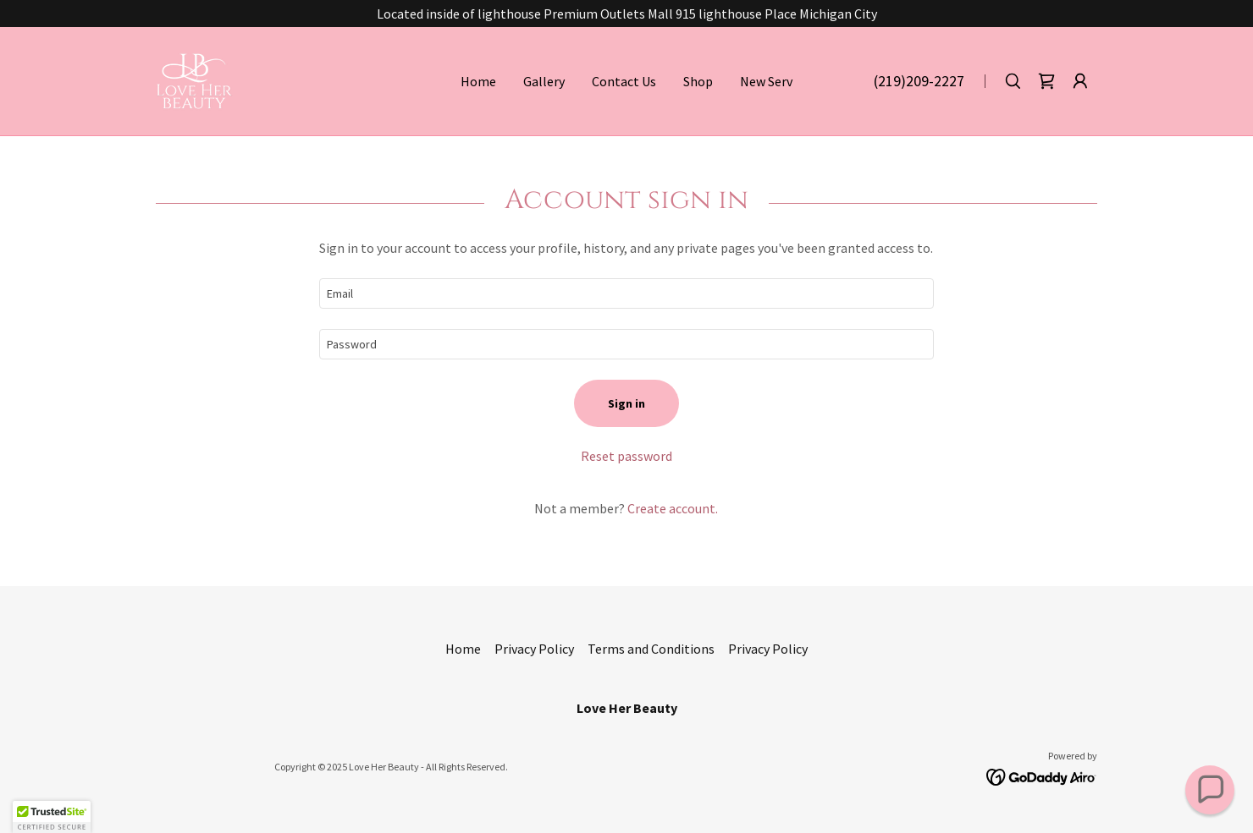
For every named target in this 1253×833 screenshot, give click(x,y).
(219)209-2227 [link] (919, 80)
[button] (1080, 81)
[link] (194, 79)
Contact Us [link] (624, 81)
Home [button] (463, 648)
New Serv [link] (766, 81)
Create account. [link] (672, 508)
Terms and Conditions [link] (651, 648)
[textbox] (626, 293)
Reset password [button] (626, 455)
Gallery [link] (544, 81)
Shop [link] (698, 81)
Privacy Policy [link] (534, 648)
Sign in (626, 403)
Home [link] (478, 81)
